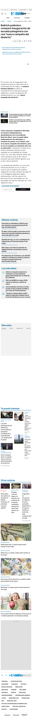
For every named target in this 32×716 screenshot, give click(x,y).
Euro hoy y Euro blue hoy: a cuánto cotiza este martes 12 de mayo (15, 580)
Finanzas (27, 18)
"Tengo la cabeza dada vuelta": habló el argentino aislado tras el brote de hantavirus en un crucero (18, 295)
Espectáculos (13, 698)
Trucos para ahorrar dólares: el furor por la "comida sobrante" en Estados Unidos (16, 615)
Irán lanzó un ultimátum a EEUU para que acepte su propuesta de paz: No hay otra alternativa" (15, 225)
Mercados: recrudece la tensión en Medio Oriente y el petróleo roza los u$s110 (14, 249)
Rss (3, 701)
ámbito (3, 21)
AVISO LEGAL (6, 706)
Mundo (13, 692)
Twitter (2, 675)
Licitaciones (13, 709)
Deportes (22, 692)
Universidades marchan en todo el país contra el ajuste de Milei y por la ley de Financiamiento (20, 115)
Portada (5, 681)
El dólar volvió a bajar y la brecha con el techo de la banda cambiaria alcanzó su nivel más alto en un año (16, 233)
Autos (4, 698)
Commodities (19, 328)
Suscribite (23, 189)
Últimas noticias (16, 681)
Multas (4, 709)
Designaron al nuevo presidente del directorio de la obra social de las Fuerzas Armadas (16, 53)
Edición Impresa (7, 695)
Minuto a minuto (4, 490)
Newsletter (26, 675)
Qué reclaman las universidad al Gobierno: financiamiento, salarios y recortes (13, 48)
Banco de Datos (7, 687)
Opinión (13, 690)
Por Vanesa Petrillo (5, 465)
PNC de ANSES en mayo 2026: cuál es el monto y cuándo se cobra (17, 282)
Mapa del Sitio (12, 701)
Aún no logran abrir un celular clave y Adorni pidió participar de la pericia (6, 459)
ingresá (28, 13)
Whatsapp (22, 675)
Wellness (22, 690)
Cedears (28, 328)
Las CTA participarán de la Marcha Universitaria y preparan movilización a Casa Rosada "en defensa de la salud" (6, 432)
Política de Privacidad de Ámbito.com (14, 703)
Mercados (18, 687)
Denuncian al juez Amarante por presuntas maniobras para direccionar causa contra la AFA (28, 447)
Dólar (8, 18)
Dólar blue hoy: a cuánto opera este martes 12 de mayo (13, 546)
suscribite (23, 13)
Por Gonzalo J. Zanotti (28, 432)
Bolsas (11, 328)
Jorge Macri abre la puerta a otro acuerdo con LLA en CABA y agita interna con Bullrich (28, 422)
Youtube (18, 675)
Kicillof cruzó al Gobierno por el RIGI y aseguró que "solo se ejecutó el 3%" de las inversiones (20, 121)
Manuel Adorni (23, 9)
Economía (17, 18)
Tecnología (26, 698)
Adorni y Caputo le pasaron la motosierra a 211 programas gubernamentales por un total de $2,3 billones (17, 274)
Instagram (10, 675)
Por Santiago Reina (26, 520)
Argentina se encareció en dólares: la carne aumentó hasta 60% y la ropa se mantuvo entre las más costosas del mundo (26, 506)
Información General (22, 695)
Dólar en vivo (14, 9)
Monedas (4, 328)
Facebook (6, 675)
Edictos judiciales (19, 706)
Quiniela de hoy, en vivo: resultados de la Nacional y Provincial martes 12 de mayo (15, 241)
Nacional (5, 692)
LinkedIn (14, 675)
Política (9, 21)
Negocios (5, 690)
